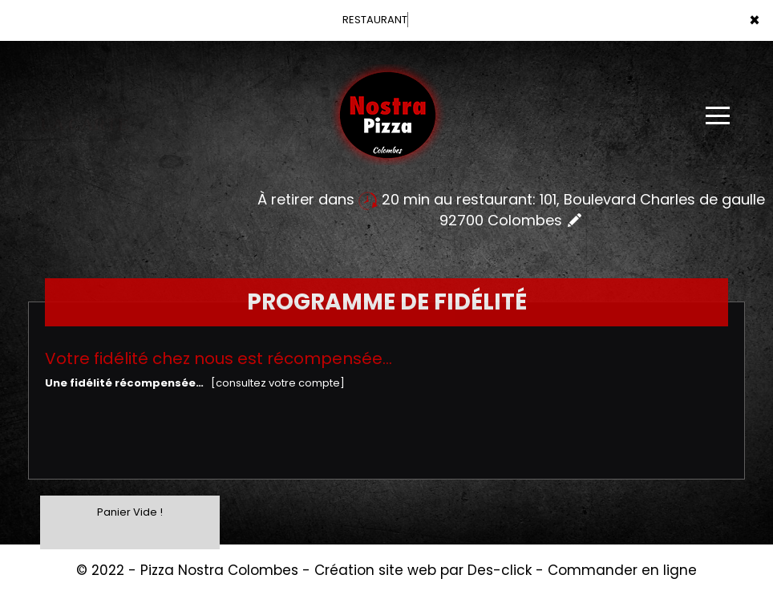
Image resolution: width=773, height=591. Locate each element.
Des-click (499, 570)
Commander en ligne (622, 570)
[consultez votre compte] (278, 383)
